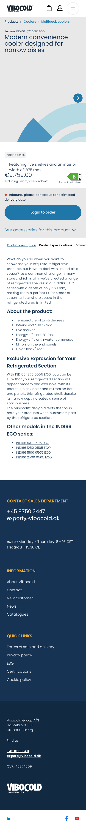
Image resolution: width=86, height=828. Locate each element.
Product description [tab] (21, 245)
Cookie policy (19, 679)
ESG (10, 663)
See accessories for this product (40, 230)
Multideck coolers (55, 21)
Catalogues (17, 614)
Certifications (19, 671)
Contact (14, 590)
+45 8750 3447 (26, 511)
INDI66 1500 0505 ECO (33, 452)
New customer (20, 598)
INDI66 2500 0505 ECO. (34, 457)
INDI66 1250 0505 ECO (33, 447)
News (12, 606)
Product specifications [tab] (55, 245)
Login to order (43, 212)
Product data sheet (70, 182)
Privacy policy (19, 655)
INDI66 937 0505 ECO (32, 443)
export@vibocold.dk (33, 518)
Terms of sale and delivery (30, 647)
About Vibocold (21, 581)
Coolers (30, 21)
